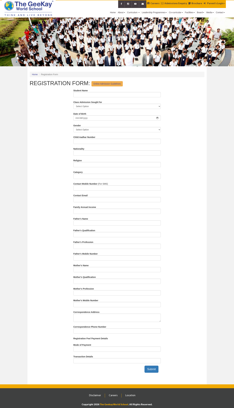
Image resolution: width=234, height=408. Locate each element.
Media (210, 12)
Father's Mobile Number (85, 254)
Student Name (80, 90)
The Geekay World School (114, 404)
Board (200, 12)
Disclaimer (95, 395)
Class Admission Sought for (87, 102)
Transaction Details (83, 356)
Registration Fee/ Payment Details (90, 338)
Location (130, 395)
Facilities (190, 12)
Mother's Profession (83, 289)
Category (78, 172)
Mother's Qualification (84, 277)
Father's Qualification (84, 230)
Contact (220, 12)
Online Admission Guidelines (107, 84)
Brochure (195, 3)
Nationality (78, 149)
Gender (77, 125)
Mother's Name (81, 265)
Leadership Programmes (154, 12)
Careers (153, 3)
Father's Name (80, 219)
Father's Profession (83, 242)
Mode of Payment (82, 345)
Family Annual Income (84, 207)
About (121, 12)
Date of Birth (79, 114)
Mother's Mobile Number (85, 300)
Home (113, 12)
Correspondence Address (86, 312)
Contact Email (80, 195)
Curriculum (133, 12)
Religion (77, 160)
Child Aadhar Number (84, 137)
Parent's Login (214, 3)
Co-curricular (176, 12)
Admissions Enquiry (174, 3)
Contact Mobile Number (85, 184)
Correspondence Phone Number (89, 327)
